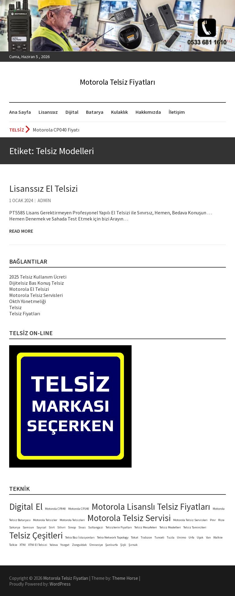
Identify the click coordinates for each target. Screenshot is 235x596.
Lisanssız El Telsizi (43, 188)
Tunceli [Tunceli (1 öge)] (159, 537)
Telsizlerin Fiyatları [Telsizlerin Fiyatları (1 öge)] (119, 527)
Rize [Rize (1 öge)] (221, 520)
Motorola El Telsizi (29, 289)
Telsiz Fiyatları (24, 313)
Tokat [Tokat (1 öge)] (134, 537)
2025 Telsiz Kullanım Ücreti (37, 277)
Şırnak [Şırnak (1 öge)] (133, 545)
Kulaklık (119, 112)
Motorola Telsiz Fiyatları (117, 82)
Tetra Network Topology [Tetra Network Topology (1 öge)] (113, 537)
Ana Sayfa (20, 112)
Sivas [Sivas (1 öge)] (82, 527)
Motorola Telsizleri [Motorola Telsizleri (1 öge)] (72, 520)
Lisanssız (48, 112)
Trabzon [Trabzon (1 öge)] (146, 537)
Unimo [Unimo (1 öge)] (181, 537)
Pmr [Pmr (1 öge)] (213, 520)
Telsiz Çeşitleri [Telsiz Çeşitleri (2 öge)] (36, 535)
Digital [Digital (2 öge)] (21, 506)
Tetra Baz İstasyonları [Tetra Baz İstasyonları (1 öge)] (80, 537)
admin (44, 200)
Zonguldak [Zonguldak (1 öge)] (79, 545)
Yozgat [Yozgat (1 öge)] (64, 545)
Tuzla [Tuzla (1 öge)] (170, 537)
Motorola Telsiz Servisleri (36, 295)
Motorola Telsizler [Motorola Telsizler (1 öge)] (45, 520)
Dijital (71, 112)
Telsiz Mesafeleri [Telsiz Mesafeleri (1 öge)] (145, 527)
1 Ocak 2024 (21, 200)
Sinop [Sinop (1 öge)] (72, 527)
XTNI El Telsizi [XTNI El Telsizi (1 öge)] (37, 545)
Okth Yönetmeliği (27, 301)
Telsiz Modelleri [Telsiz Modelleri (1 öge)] (170, 527)
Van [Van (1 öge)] (208, 537)
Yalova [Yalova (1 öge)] (54, 545)
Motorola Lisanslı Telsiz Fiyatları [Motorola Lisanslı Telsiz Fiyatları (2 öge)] (150, 506)
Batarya (94, 112)
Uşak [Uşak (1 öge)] (200, 537)
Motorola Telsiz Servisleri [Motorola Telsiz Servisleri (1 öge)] (190, 520)
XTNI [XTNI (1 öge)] (23, 545)
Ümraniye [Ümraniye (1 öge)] (96, 545)
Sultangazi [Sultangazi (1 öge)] (95, 527)
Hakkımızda (148, 112)
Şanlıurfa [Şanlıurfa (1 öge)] (111, 545)
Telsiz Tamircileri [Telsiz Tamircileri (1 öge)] (194, 527)
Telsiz (15, 307)
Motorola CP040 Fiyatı (56, 130)
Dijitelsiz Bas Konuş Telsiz (36, 283)
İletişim (177, 112)
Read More (21, 231)
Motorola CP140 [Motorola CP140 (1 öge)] (78, 509)
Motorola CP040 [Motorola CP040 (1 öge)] (55, 509)
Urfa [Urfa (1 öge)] (191, 537)
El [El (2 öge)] (39, 506)
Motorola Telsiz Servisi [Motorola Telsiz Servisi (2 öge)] (129, 518)
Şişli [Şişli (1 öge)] (123, 545)
